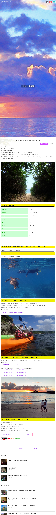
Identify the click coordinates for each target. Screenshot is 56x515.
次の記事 (35, 448)
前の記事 (21, 448)
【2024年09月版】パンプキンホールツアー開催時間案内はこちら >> (15, 372)
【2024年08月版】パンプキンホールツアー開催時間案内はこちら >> (15, 369)
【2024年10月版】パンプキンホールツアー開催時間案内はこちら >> (15, 375)
